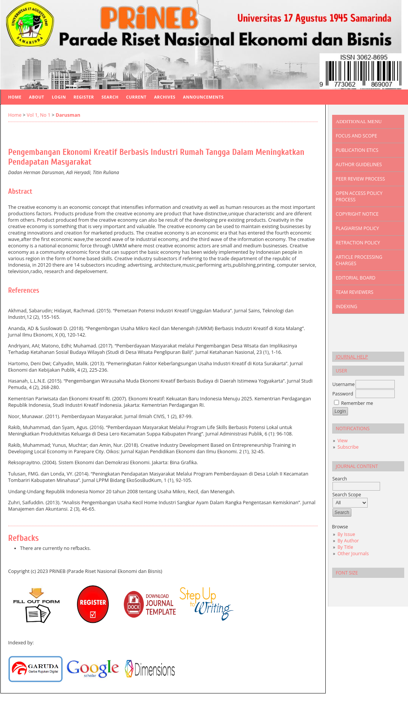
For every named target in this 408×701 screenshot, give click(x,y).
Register (84, 97)
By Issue (346, 534)
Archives (165, 97)
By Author (348, 540)
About (36, 97)
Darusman (67, 115)
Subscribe (348, 447)
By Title (345, 547)
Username (344, 384)
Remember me (357, 403)
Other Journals (353, 553)
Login (59, 97)
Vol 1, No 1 (39, 115)
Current (136, 97)
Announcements (203, 97)
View (342, 440)
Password (343, 394)
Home (15, 97)
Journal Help (352, 357)
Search (110, 97)
